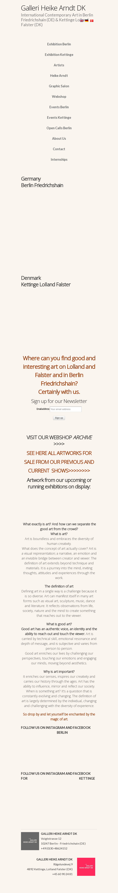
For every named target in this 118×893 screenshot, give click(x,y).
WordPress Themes (90, 889)
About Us (59, 138)
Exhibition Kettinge (59, 55)
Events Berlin (59, 107)
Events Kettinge (59, 117)
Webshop (59, 97)
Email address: (59, 409)
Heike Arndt (59, 76)
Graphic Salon (59, 86)
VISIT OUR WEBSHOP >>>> (59, 440)
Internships (59, 159)
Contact (59, 149)
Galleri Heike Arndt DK (53, 7)
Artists (59, 65)
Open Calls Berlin (59, 128)
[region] (59, 212)
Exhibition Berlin (59, 44)
